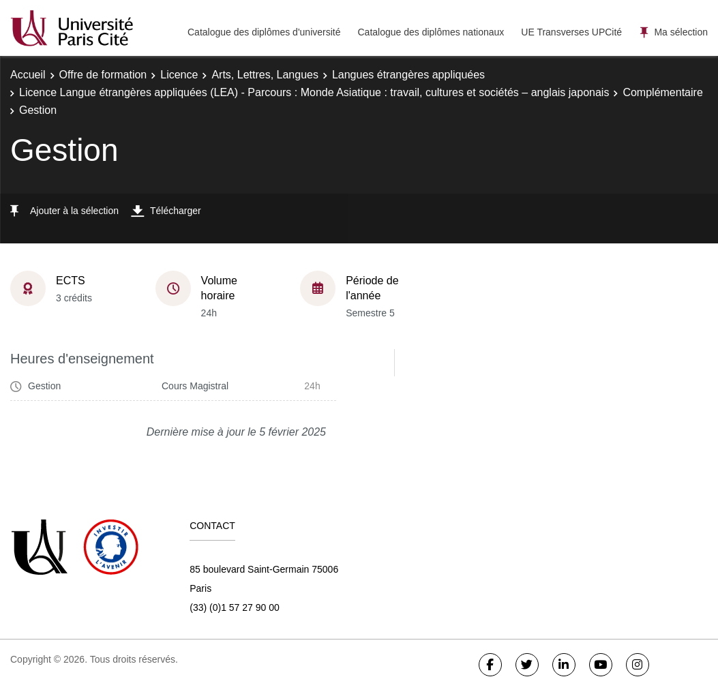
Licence (179, 74)
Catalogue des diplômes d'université (264, 32)
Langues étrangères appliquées (408, 74)
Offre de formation (103, 74)
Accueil (28, 74)
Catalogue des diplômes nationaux (430, 32)
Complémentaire (662, 92)
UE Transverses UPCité (571, 32)
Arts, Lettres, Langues (264, 74)
